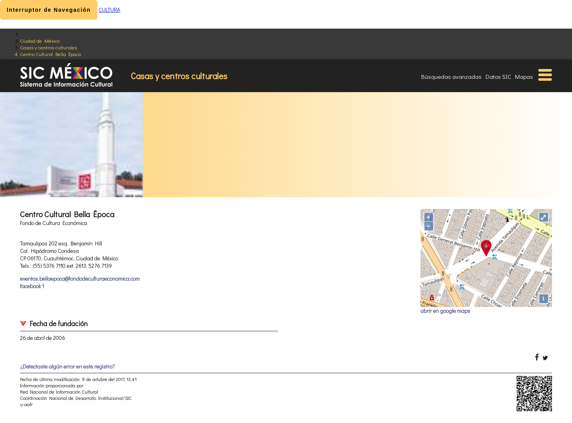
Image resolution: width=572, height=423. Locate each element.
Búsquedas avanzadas (451, 76)
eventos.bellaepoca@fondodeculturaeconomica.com (80, 278)
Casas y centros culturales (48, 47)
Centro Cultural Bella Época (50, 54)
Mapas (524, 76)
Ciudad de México (40, 40)
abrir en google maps (445, 310)
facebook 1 (32, 286)
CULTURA (109, 9)
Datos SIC (498, 76)
